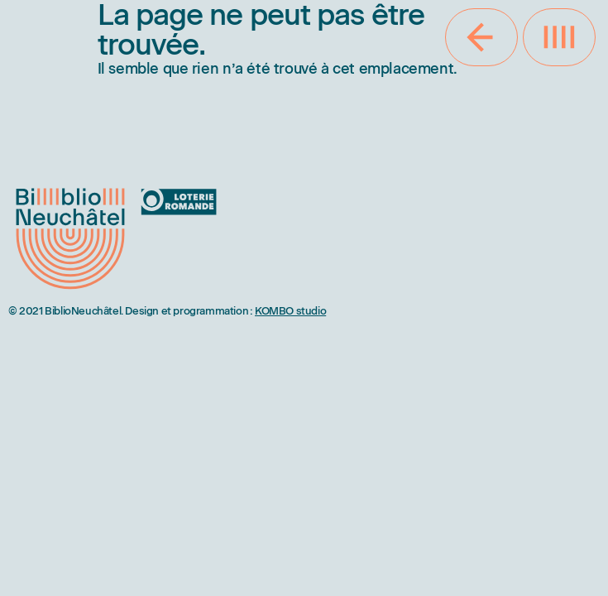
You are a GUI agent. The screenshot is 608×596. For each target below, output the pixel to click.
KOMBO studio (290, 311)
